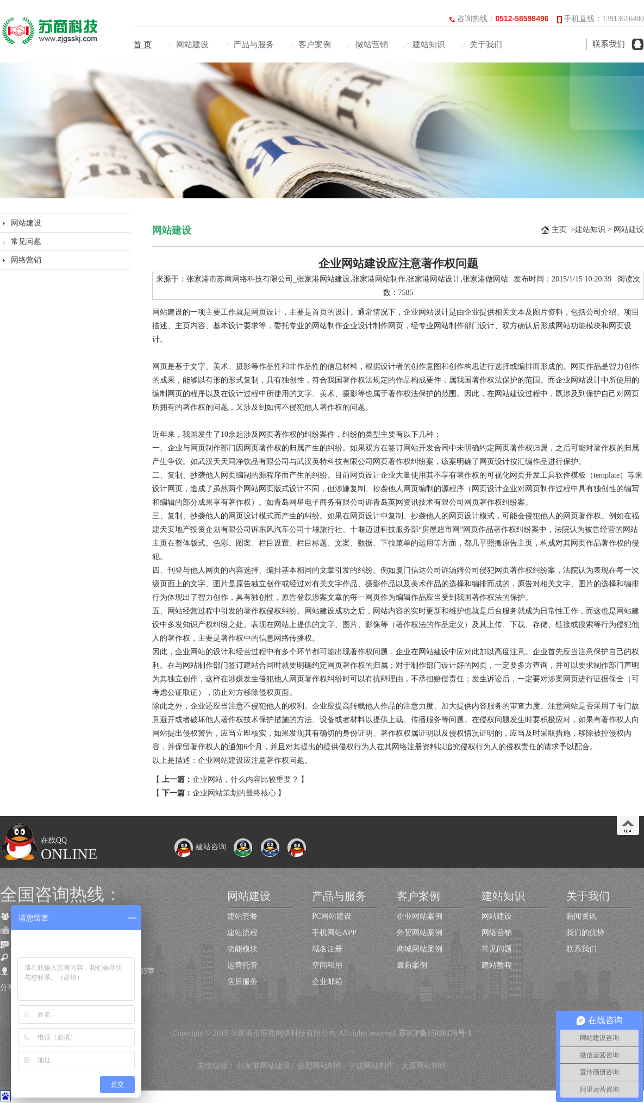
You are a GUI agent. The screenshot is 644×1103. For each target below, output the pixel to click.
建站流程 (242, 933)
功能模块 (242, 949)
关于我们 (486, 44)
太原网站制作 (424, 1066)
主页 (559, 229)
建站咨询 (200, 847)
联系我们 (608, 44)
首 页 (142, 44)
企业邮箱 (327, 981)
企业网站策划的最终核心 (234, 793)
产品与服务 (253, 44)
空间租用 (327, 965)
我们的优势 (585, 933)
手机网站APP (334, 933)
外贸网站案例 (419, 933)
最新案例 (412, 965)
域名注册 (327, 949)
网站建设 (192, 44)
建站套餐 (242, 916)
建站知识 (428, 44)
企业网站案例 (419, 916)
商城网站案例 (419, 949)
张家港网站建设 (263, 1066)
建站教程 (497, 965)
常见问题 (26, 241)
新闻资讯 (581, 916)
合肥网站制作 (320, 1066)
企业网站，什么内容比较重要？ (245, 779)
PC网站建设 (332, 916)
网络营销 (26, 260)
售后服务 (242, 981)
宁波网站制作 (371, 1066)
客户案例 (314, 44)
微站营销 (371, 44)
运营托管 (242, 965)
